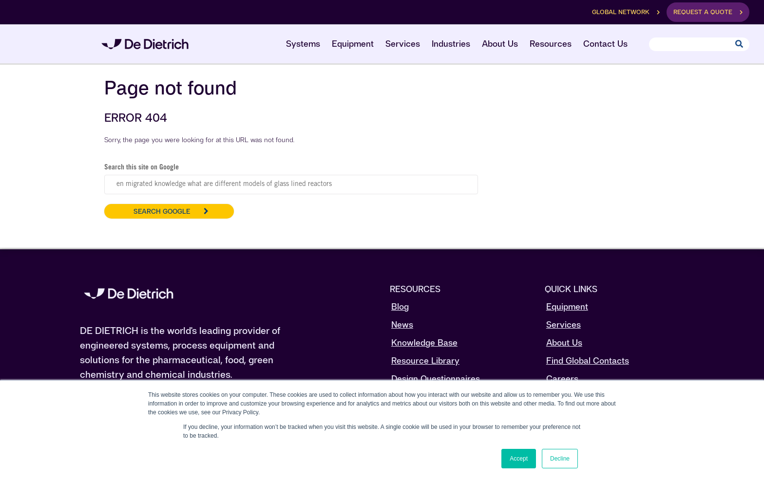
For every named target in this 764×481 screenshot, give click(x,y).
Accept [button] (519, 458)
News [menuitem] (402, 324)
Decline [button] (560, 458)
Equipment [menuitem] (353, 43)
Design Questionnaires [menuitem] (435, 378)
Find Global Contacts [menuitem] (587, 360)
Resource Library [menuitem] (425, 360)
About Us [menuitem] (500, 43)
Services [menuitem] (402, 43)
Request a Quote (702, 12)
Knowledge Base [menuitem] (424, 342)
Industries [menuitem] (451, 43)
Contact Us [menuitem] (605, 43)
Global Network (620, 12)
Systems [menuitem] (303, 43)
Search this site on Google (141, 168)
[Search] (699, 44)
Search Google (162, 211)
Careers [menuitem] (562, 378)
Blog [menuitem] (400, 306)
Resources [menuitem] (551, 43)
